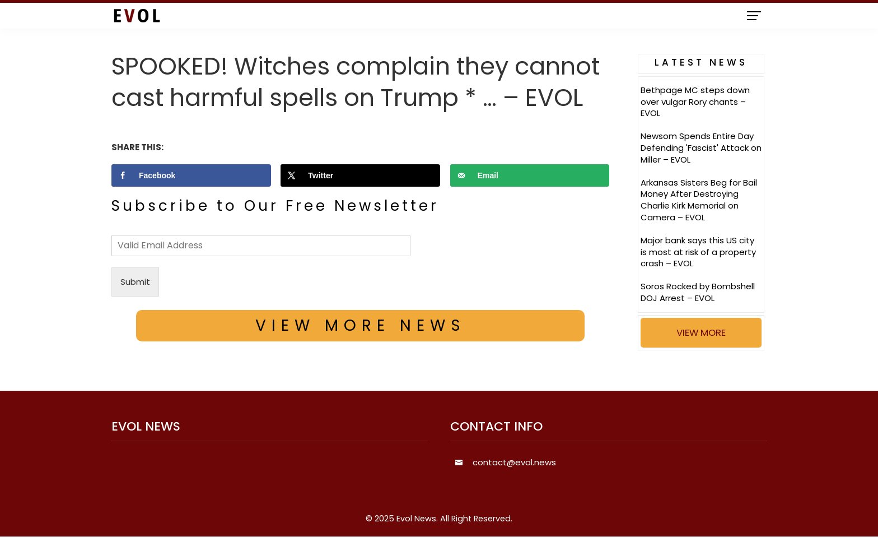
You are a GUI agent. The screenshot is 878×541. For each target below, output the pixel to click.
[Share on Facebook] (191, 175)
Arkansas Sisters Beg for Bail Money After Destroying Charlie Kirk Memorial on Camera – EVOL (699, 200)
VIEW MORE (701, 332)
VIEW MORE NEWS (360, 325)
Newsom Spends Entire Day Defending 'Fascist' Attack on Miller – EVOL (701, 147)
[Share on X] (360, 175)
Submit (135, 282)
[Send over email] (530, 175)
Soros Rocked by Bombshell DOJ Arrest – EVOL (698, 292)
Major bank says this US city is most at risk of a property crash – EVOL (698, 252)
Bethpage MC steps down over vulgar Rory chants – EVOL (695, 101)
